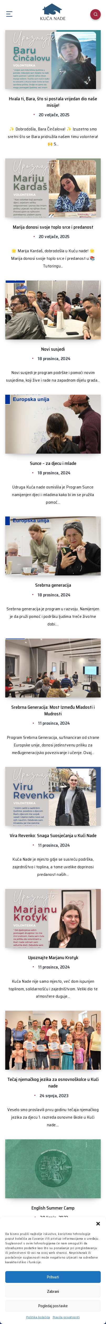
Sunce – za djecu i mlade (53, 463)
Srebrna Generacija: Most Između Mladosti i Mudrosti (53, 710)
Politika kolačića (38, 1317)
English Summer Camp (53, 1208)
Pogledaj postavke (53, 1306)
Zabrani (53, 1291)
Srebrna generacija (53, 585)
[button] (98, 1223)
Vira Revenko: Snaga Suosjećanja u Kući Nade (53, 835)
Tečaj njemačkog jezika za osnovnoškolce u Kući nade (53, 1083)
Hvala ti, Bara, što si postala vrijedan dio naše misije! (53, 102)
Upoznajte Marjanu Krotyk (53, 957)
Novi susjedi (53, 349)
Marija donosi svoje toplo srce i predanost (53, 227)
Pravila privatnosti (66, 1317)
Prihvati (53, 1277)
